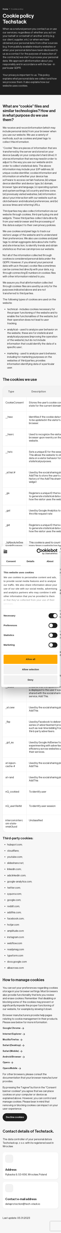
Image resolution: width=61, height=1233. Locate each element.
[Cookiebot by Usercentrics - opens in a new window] (43, 551)
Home (5, 9)
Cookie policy (17, 9)
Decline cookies (15, 1117)
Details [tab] (30, 561)
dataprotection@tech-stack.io (22, 1203)
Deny (30, 679)
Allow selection (30, 669)
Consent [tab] (11, 561)
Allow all (30, 659)
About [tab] (50, 561)
